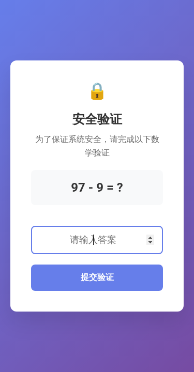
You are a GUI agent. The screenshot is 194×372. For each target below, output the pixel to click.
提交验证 (97, 277)
